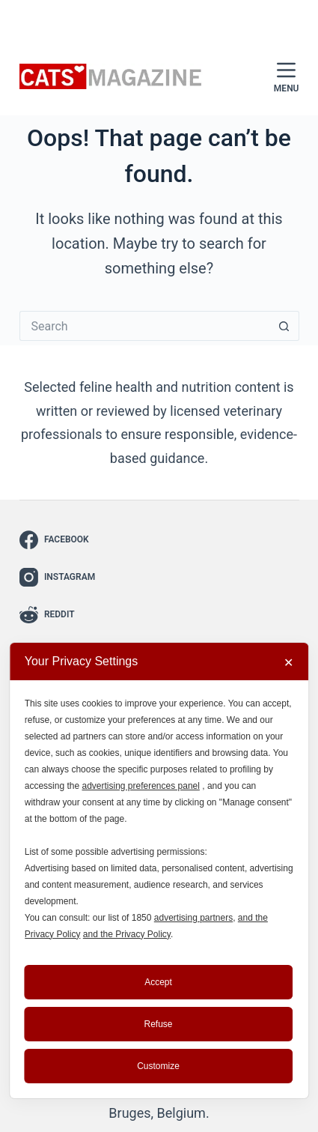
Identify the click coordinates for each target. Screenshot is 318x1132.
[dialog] (159, 870)
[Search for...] (144, 326)
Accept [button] (158, 982)
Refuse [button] (158, 1024)
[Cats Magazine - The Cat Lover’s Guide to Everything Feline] (111, 77)
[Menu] (286, 77)
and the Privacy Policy (127, 934)
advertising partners (193, 917)
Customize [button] (158, 1066)
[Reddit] (58, 614)
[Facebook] (58, 539)
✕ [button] (288, 662)
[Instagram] (58, 577)
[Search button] (284, 326)
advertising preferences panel (140, 786)
